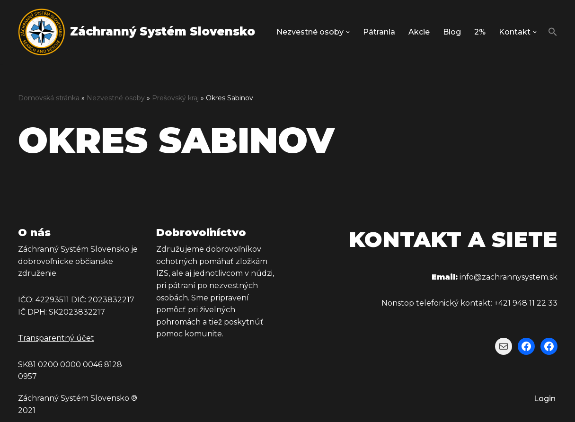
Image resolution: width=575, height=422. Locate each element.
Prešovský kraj (175, 98)
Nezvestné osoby (116, 98)
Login (545, 398)
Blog (452, 31)
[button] (348, 32)
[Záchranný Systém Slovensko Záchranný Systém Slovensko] (136, 32)
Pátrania (379, 31)
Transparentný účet (56, 338)
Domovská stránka (49, 98)
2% (480, 31)
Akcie (419, 31)
